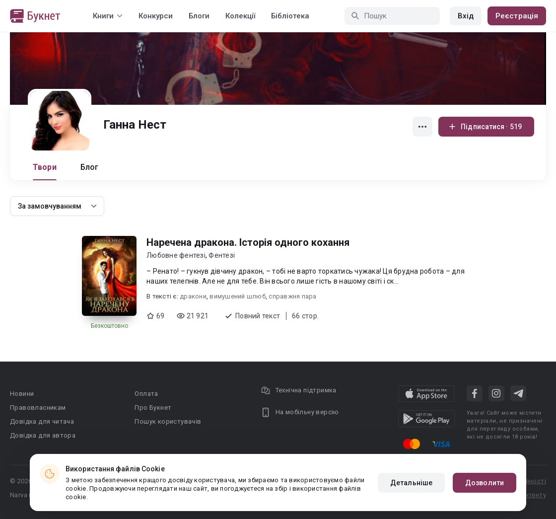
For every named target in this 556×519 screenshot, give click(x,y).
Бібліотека (290, 15)
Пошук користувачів (168, 421)
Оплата (146, 393)
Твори (45, 167)
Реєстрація (516, 15)
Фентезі (221, 255)
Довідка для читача (42, 421)
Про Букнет (153, 407)
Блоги (199, 15)
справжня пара (292, 296)
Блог (89, 167)
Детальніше (411, 483)
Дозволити (484, 483)
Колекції (240, 15)
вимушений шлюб (237, 296)
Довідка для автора (42, 435)
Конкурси (156, 15)
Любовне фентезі (176, 255)
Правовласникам (38, 407)
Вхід (466, 15)
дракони (193, 296)
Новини (22, 393)
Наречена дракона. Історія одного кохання (247, 242)
